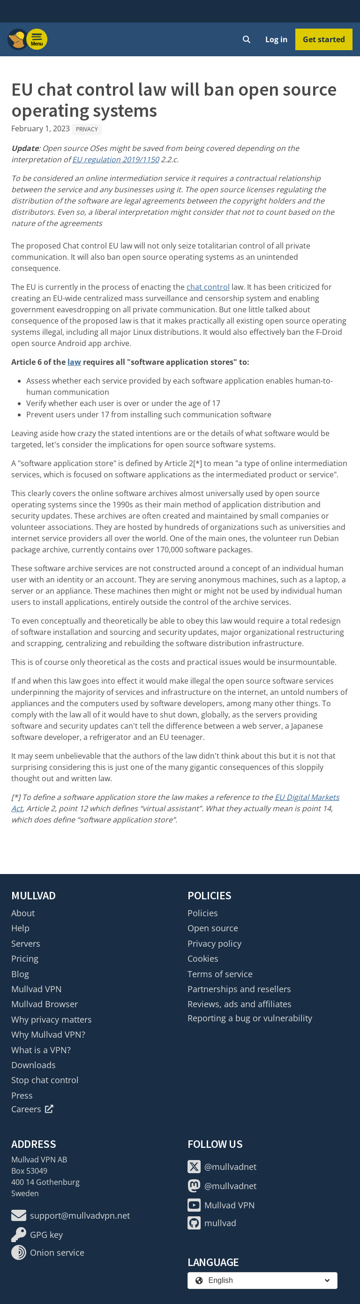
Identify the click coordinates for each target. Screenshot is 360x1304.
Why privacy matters (51, 1019)
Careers (32, 1109)
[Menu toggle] (37, 39)
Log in (276, 39)
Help (20, 928)
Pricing (24, 958)
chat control (208, 287)
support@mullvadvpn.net (70, 1215)
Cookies (203, 958)
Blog (20, 974)
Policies (203, 913)
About (23, 913)
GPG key (37, 1234)
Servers (25, 943)
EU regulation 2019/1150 (115, 159)
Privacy (87, 129)
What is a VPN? (41, 1049)
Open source (213, 928)
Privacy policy (214, 943)
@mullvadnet (222, 1166)
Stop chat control (45, 1079)
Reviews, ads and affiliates (240, 1004)
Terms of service (220, 974)
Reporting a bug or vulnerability (250, 1018)
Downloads (33, 1064)
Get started (324, 39)
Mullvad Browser (44, 1004)
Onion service (47, 1252)
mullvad (212, 1222)
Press (22, 1095)
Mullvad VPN (36, 989)
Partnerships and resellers (239, 989)
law (74, 362)
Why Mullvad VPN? (48, 1034)
